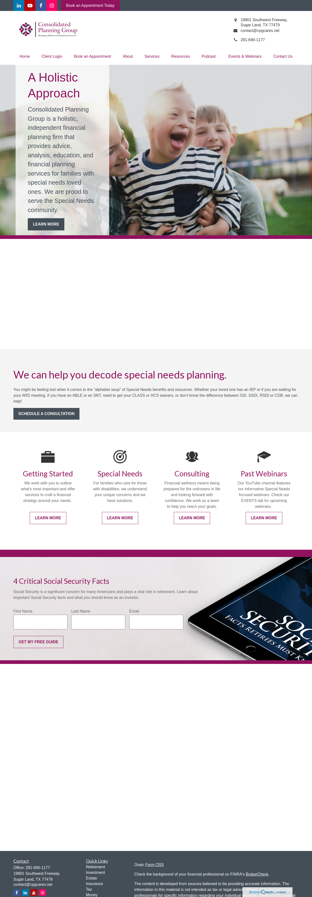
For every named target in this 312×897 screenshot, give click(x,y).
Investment (95, 872)
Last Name (80, 611)
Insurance (94, 884)
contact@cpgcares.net (32, 884)
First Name (22, 611)
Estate (91, 878)
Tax (89, 889)
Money (92, 895)
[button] (25, 56)
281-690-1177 (38, 868)
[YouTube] (29, 5)
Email (134, 611)
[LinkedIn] (18, 5)
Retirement (95, 867)
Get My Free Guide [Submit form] (38, 642)
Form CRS (154, 865)
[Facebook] (40, 5)
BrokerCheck (257, 874)
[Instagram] (42, 892)
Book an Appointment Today (90, 5)
